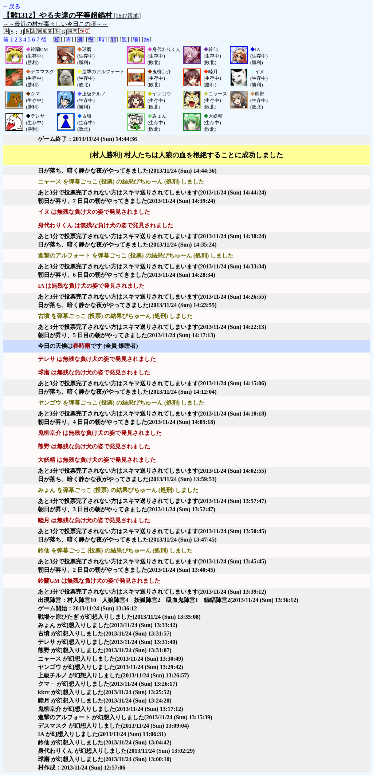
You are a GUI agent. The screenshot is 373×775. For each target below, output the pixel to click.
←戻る (11, 6)
